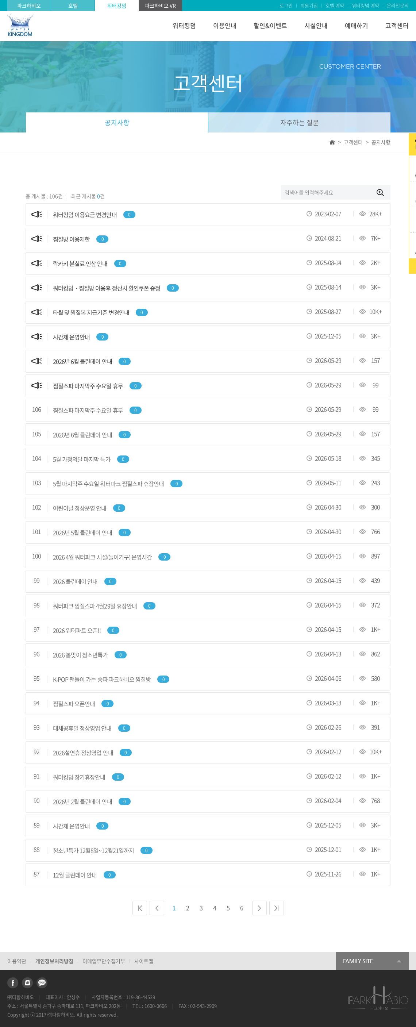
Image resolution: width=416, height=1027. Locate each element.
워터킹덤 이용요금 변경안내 (85, 215)
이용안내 (224, 25)
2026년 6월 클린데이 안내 (82, 361)
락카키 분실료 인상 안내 (80, 263)
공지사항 (117, 122)
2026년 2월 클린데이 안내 (82, 801)
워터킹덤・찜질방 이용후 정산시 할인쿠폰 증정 (106, 288)
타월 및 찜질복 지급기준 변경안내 (91, 312)
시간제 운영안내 (71, 337)
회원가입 (309, 5)
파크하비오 (29, 5)
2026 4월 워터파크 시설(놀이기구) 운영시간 (102, 557)
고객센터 (397, 25)
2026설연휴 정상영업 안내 (83, 752)
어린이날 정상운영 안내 (79, 508)
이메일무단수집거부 (103, 961)
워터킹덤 (116, 5)
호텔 (73, 5)
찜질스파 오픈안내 (74, 704)
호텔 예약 (335, 5)
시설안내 (316, 25)
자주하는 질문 (299, 122)
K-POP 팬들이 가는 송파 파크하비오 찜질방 (102, 679)
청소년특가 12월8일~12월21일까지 (93, 850)
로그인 (286, 5)
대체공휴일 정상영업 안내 (82, 728)
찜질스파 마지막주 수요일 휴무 (88, 386)
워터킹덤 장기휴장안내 (79, 777)
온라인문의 (398, 5)
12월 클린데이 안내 (75, 875)
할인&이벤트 (270, 25)
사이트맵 (143, 961)
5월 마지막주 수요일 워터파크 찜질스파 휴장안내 (108, 483)
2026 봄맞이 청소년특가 (80, 655)
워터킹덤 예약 (365, 5)
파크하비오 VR (160, 5)
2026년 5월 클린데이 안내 (82, 532)
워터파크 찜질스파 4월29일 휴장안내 (95, 606)
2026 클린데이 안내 (75, 581)
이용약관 (16, 961)
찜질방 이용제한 (71, 239)
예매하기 (356, 25)
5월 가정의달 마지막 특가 (82, 459)
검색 (381, 192)
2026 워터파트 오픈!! (77, 630)
